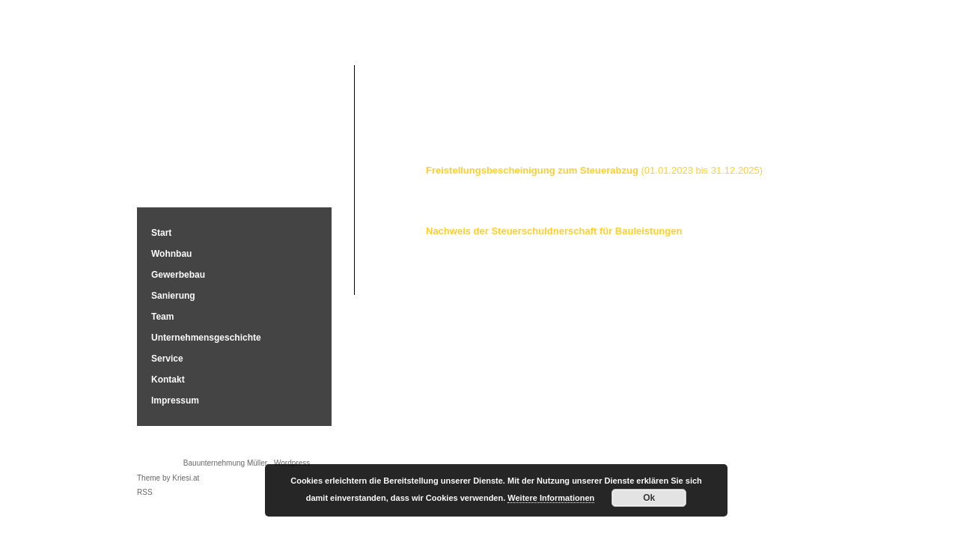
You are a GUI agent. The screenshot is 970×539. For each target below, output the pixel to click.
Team (162, 316)
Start (161, 233)
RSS (145, 492)
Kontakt (168, 379)
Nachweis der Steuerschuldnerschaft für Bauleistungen (554, 231)
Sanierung (173, 295)
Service (167, 358)
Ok (649, 498)
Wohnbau (171, 254)
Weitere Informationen (550, 497)
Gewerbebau (178, 275)
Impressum (175, 400)
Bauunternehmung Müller (234, 128)
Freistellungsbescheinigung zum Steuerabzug (594, 170)
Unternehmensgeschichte (206, 337)
